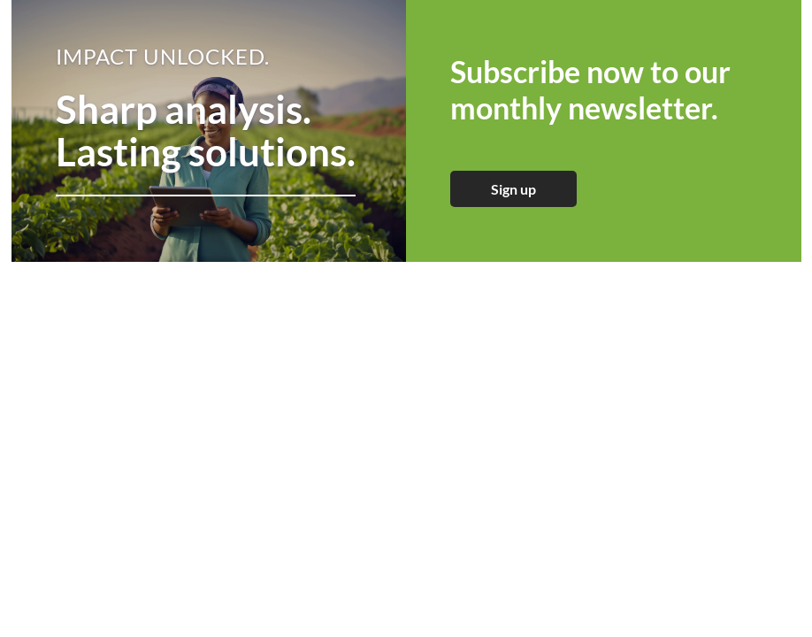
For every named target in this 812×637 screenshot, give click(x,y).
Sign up (513, 188)
